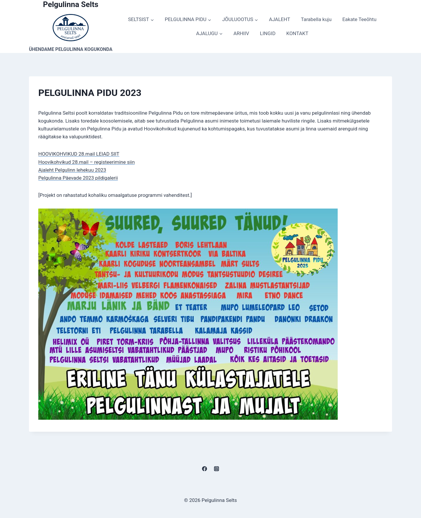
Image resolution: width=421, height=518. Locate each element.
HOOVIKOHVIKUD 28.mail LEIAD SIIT (78, 154)
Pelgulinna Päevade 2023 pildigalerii (78, 178)
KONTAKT (297, 33)
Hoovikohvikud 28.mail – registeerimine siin (86, 162)
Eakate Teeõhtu (359, 19)
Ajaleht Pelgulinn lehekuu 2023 (72, 170)
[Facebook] (204, 469)
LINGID (267, 33)
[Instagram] (217, 469)
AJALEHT (279, 19)
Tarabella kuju (316, 19)
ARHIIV (241, 33)
